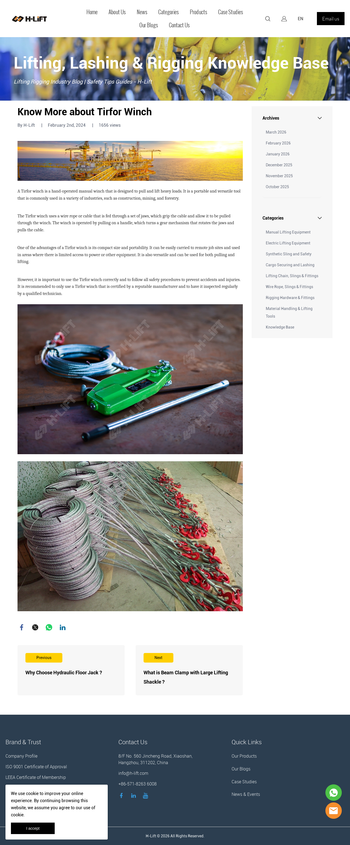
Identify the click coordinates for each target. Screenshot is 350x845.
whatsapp (49, 627)
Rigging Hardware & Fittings (290, 298)
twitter (35, 627)
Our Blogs (148, 25)
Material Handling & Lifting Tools (289, 312)
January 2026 (278, 154)
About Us (117, 12)
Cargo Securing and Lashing (290, 265)
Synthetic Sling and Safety (288, 254)
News (142, 12)
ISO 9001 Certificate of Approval (36, 767)
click (175, 69)
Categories (168, 12)
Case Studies (230, 12)
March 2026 (276, 132)
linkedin (63, 627)
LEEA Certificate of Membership (35, 777)
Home (92, 12)
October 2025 (277, 187)
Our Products (244, 756)
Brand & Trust (23, 742)
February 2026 (278, 143)
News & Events (246, 794)
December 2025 (279, 165)
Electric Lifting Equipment (288, 243)
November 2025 (279, 176)
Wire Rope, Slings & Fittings (289, 287)
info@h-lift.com (133, 773)
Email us (330, 19)
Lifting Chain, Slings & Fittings (292, 276)
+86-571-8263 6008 (137, 784)
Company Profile (21, 756)
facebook (22, 627)
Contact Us (179, 25)
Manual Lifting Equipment (288, 232)
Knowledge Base (280, 327)
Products (198, 12)
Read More (71, 670)
